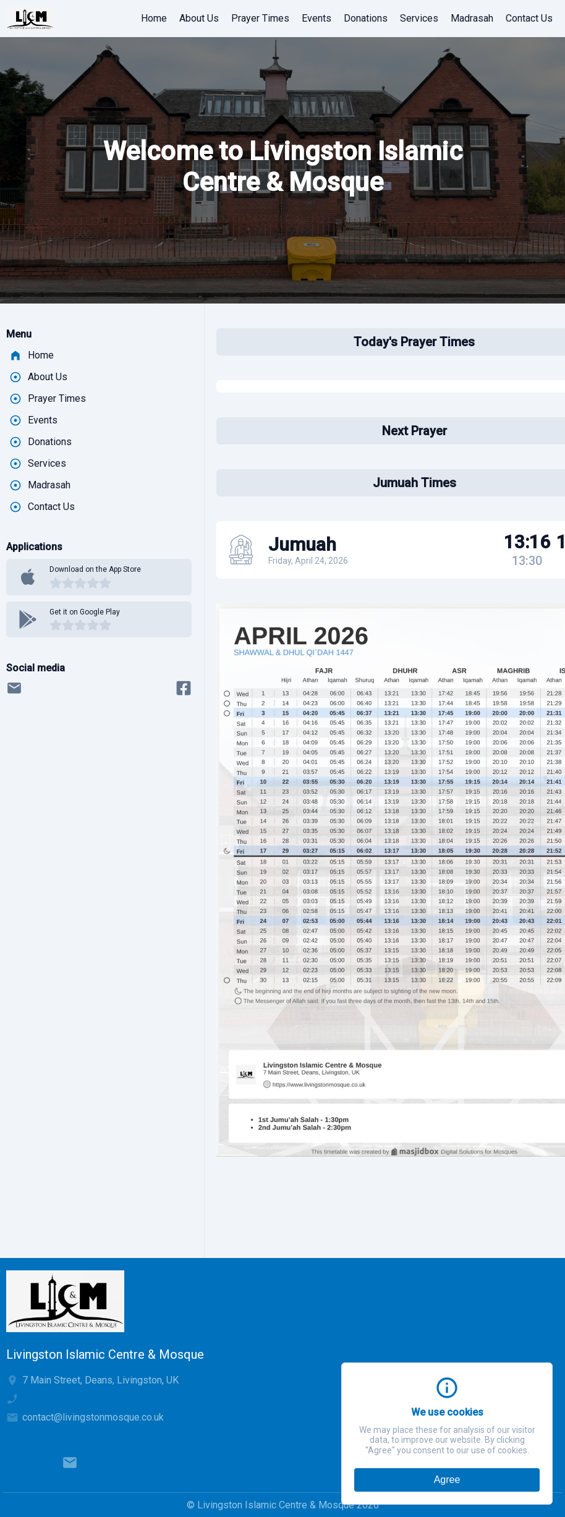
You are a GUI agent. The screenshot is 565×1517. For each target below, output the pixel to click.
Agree (447, 1479)
